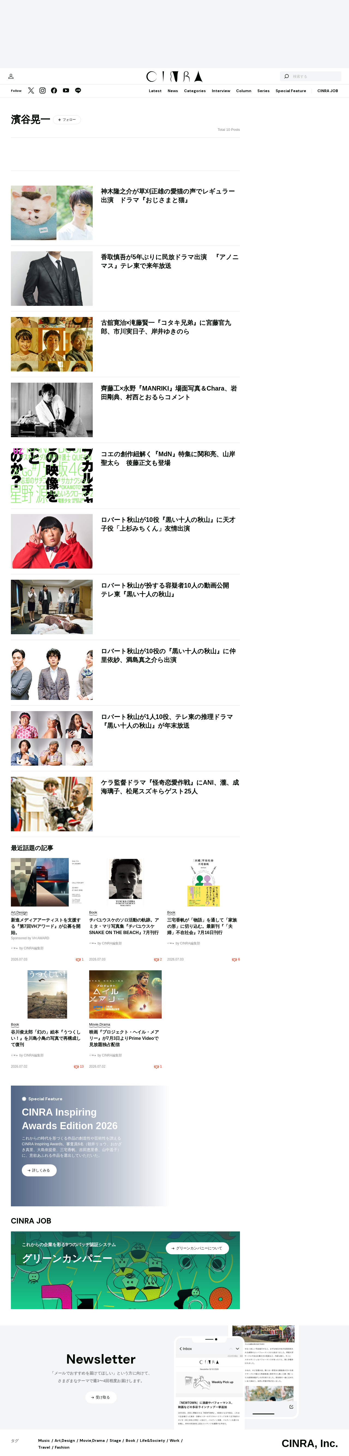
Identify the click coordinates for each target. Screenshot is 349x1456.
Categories (195, 96)
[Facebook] (54, 96)
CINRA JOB (327, 96)
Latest (155, 96)
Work (174, 1446)
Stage (115, 1446)
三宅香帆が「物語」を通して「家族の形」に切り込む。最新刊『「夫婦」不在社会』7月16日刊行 (202, 931)
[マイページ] (22, 79)
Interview (221, 96)
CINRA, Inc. (310, 1449)
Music (44, 1446)
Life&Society (152, 1446)
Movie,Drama (92, 1446)
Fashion (62, 1453)
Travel (44, 1453)
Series (263, 96)
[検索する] (275, 79)
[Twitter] (31, 96)
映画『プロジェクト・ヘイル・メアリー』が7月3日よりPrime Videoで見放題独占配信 (124, 1043)
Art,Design (65, 1446)
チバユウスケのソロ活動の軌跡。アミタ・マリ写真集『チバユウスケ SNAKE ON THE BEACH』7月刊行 (124, 931)
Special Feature (291, 96)
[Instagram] (43, 96)
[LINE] (78, 96)
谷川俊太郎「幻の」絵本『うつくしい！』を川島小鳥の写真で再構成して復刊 (46, 1043)
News (173, 96)
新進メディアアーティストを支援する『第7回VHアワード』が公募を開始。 (46, 931)
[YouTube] (66, 96)
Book (130, 1446)
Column (243, 96)
